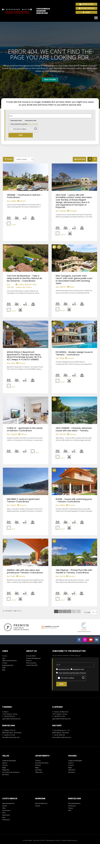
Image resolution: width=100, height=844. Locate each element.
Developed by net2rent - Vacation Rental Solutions (61, 840)
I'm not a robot (19, 129)
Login (87, 12)
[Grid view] (89, 159)
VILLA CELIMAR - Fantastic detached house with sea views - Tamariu (74, 429)
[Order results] (24, 159)
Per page (87, 612)
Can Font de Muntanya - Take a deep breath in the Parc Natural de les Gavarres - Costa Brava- (24, 278)
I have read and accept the (24, 124)
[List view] (94, 159)
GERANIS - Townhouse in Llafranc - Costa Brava (24, 196)
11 (69, 611)
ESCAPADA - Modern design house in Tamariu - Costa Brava (74, 353)
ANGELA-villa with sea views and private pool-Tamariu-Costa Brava (25, 571)
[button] (96, 18)
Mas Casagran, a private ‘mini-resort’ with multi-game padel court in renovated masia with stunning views (74, 279)
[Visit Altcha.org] (35, 129)
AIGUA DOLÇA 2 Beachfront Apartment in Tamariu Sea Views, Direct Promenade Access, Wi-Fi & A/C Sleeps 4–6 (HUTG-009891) (24, 356)
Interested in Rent (16, 120)
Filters (10, 159)
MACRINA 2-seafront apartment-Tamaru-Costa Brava (24, 500)
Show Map (81, 159)
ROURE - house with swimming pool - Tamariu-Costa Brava (74, 500)
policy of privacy (33, 124)
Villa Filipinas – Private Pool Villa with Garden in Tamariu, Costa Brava (74, 571)
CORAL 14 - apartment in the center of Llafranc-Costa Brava (25, 429)
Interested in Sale (30, 120)
